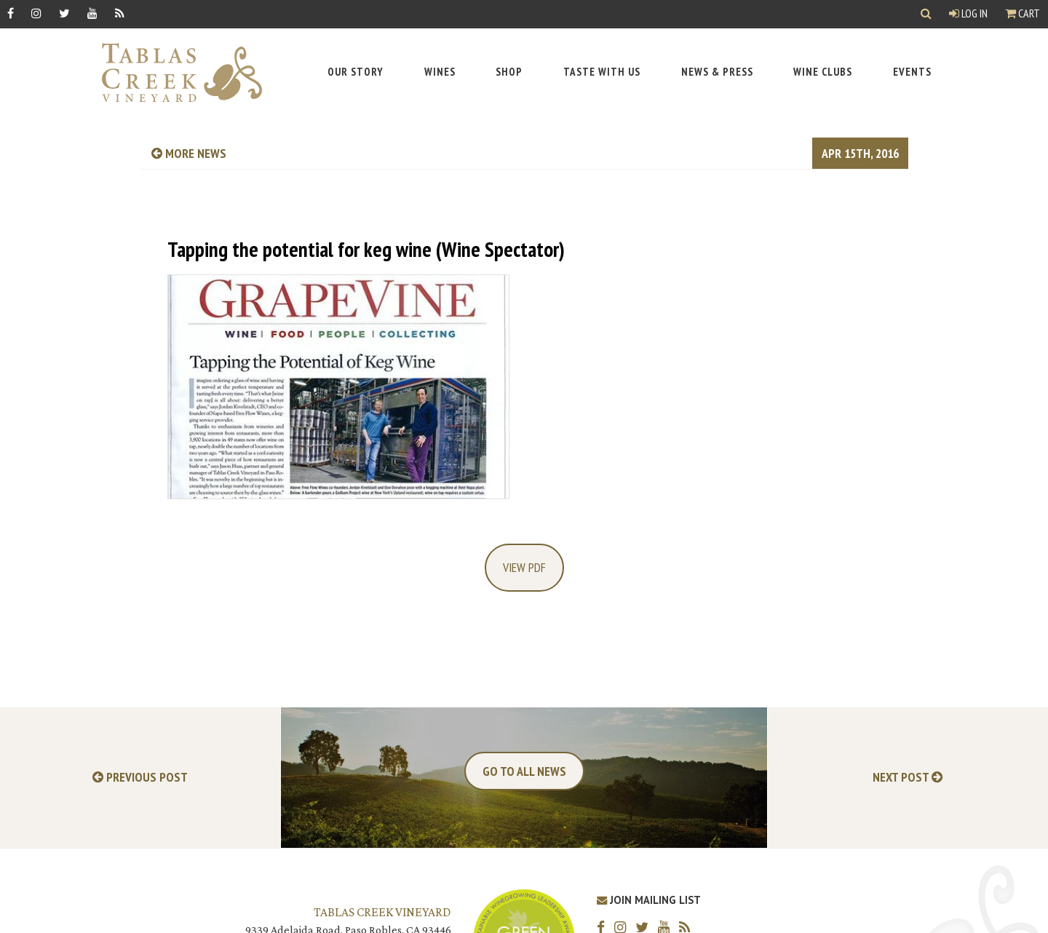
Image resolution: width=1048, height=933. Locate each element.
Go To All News (524, 771)
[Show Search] (926, 14)
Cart (1022, 13)
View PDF (524, 567)
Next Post (907, 778)
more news (188, 153)
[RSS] (120, 12)
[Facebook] (10, 12)
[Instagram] (36, 12)
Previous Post (140, 778)
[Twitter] (64, 12)
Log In (968, 13)
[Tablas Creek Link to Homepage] (174, 72)
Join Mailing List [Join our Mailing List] (649, 900)
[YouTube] (92, 12)
